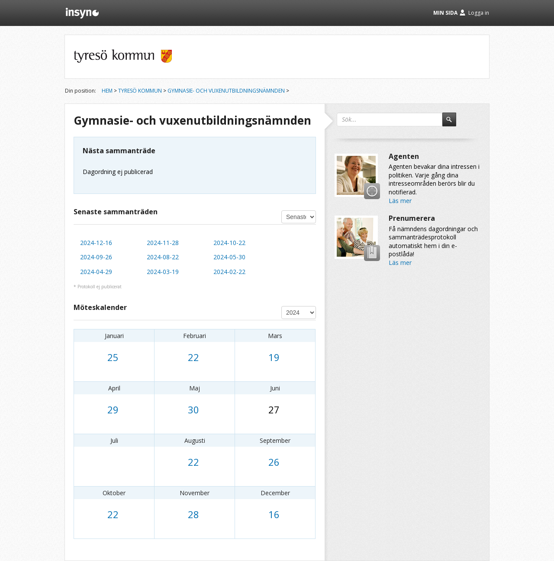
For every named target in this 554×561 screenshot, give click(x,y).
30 (193, 409)
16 (274, 514)
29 (113, 409)
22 (193, 357)
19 (274, 357)
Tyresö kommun (140, 90)
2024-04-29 (96, 272)
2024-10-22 (229, 243)
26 (274, 461)
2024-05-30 (229, 257)
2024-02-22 (229, 272)
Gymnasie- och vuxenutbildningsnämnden (226, 90)
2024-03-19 (163, 272)
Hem (107, 90)
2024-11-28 (163, 243)
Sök (453, 123)
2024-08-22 (163, 257)
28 (193, 514)
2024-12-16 (96, 243)
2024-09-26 (96, 257)
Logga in (478, 12)
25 (113, 357)
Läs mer (400, 201)
